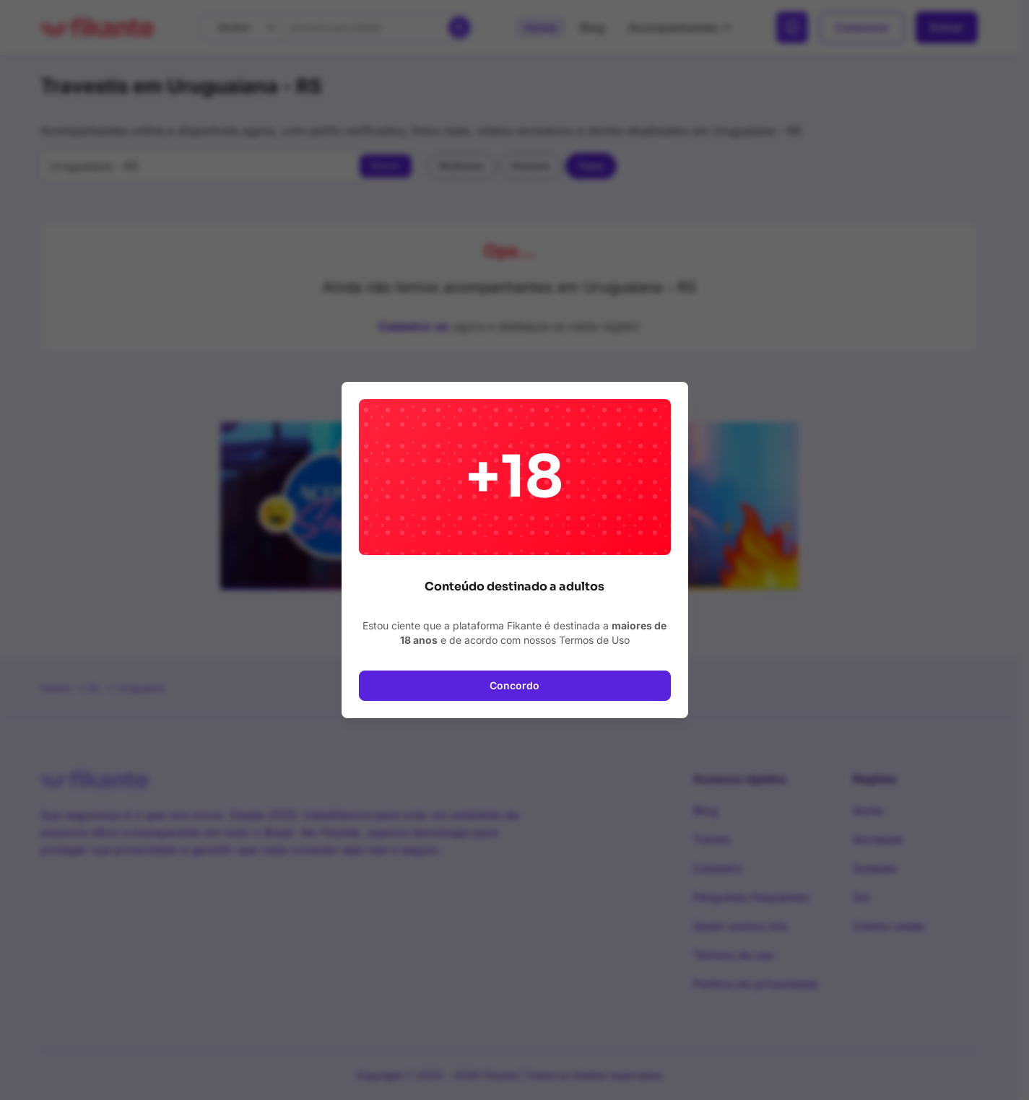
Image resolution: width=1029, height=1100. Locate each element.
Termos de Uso (594, 640)
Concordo (514, 685)
